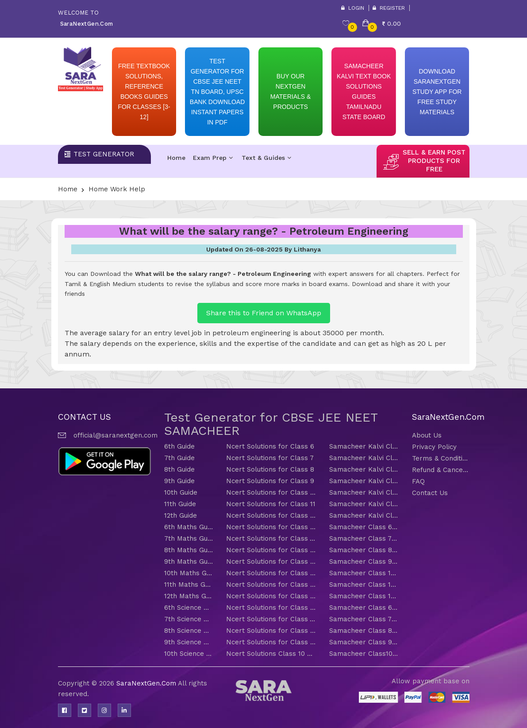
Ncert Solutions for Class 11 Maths (271, 585)
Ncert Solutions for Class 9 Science (271, 642)
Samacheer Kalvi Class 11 (364, 504)
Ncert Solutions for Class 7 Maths (271, 538)
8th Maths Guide (188, 550)
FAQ (418, 481)
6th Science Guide (188, 608)
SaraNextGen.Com (147, 683)
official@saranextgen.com (115, 435)
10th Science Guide (188, 654)
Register (389, 8)
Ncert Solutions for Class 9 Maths (271, 561)
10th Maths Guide (188, 573)
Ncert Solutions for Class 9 (270, 481)
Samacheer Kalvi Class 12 (364, 515)
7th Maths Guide (188, 538)
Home (176, 157)
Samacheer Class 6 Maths (364, 527)
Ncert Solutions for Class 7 (270, 458)
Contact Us (430, 493)
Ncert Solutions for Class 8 (270, 469)
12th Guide (180, 515)
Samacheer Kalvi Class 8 (364, 469)
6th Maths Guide (188, 527)
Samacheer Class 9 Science (364, 642)
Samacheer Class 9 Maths (364, 561)
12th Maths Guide (188, 596)
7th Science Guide (188, 619)
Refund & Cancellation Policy (440, 470)
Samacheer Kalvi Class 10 (364, 492)
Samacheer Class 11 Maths (364, 585)
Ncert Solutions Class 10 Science (271, 654)
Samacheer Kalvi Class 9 (364, 481)
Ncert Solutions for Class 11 (270, 504)
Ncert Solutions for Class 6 (270, 446)
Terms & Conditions (440, 458)
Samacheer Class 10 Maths (364, 573)
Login (352, 8)
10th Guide (180, 492)
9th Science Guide (188, 642)
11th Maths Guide (188, 585)
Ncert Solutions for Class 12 (271, 515)
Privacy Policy (434, 447)
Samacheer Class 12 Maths (364, 596)
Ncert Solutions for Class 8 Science (271, 631)
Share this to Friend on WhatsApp (263, 313)
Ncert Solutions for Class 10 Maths (271, 573)
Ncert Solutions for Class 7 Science (271, 619)
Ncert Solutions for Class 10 (271, 492)
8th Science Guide (188, 631)
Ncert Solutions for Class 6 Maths (271, 527)
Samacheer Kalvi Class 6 (364, 446)
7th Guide (179, 458)
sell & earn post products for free (434, 160)
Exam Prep (213, 157)
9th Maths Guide (188, 561)
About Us (427, 435)
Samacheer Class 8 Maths (364, 550)
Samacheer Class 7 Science (364, 619)
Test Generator (103, 154)
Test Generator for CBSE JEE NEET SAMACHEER (270, 424)
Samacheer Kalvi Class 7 (364, 458)
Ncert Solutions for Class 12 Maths (271, 596)
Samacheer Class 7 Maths (364, 538)
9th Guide (179, 481)
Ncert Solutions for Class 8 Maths (271, 550)
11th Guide (180, 504)
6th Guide (179, 446)
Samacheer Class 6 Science (364, 608)
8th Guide (179, 469)
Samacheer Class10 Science (364, 654)
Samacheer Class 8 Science (364, 631)
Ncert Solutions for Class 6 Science (271, 608)
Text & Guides (266, 157)
